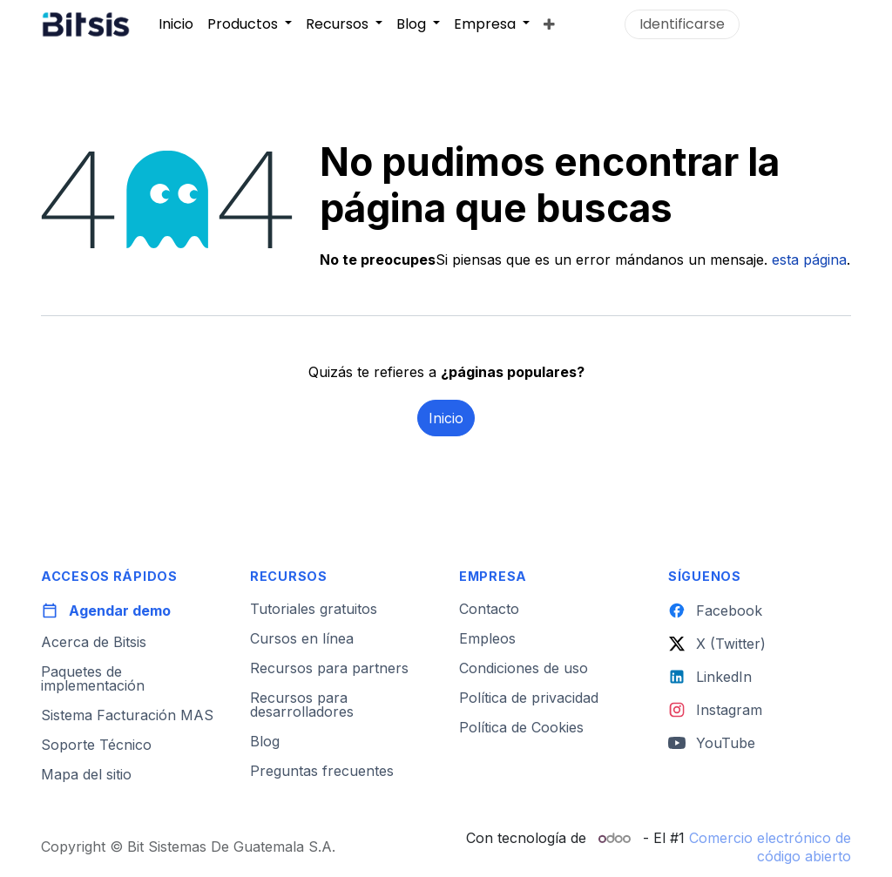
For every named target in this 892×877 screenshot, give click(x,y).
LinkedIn (710, 676)
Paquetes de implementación (93, 678)
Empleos (487, 638)
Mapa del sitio (86, 774)
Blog (265, 741)
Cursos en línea (302, 638)
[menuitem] (176, 23)
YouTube (711, 743)
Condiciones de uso (523, 668)
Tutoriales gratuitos (313, 609)
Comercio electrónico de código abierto (770, 847)
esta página (809, 259)
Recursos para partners (329, 668)
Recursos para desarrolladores (302, 704)
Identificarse (682, 24)
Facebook (715, 610)
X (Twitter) (717, 643)
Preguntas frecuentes (322, 771)
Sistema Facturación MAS (127, 715)
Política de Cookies (521, 727)
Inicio (446, 418)
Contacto (489, 609)
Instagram (715, 709)
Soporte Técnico (96, 745)
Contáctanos (799, 24)
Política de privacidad (528, 698)
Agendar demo (106, 610)
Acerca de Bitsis (93, 642)
